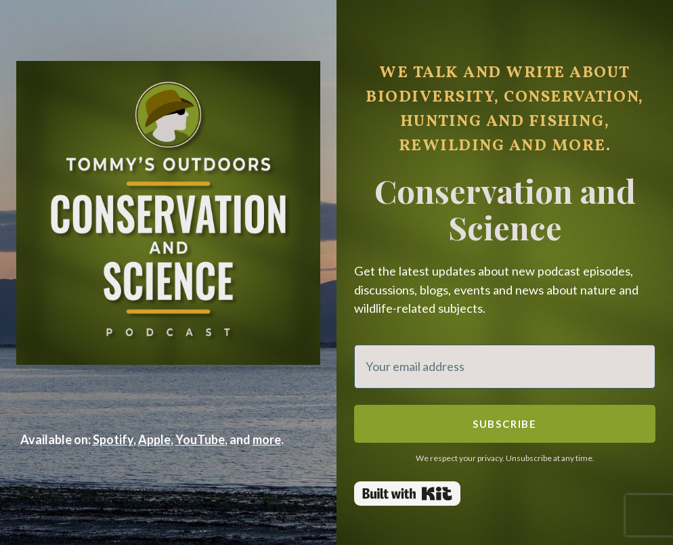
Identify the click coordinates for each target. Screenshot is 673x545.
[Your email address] (504, 367)
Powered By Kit (407, 493)
